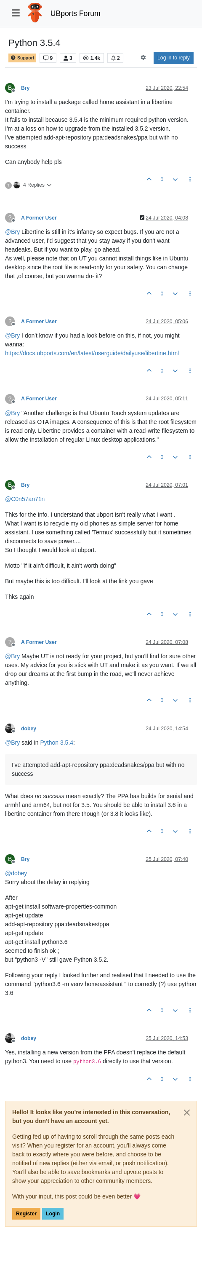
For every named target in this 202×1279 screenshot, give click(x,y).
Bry (25, 88)
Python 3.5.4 (56, 742)
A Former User (39, 218)
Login (53, 1214)
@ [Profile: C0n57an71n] (25, 499)
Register (26, 1214)
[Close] (187, 1112)
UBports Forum (75, 13)
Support (22, 58)
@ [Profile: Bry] (12, 231)
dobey (28, 729)
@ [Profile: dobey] (16, 873)
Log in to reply (173, 58)
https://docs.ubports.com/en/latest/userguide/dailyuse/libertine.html (92, 353)
